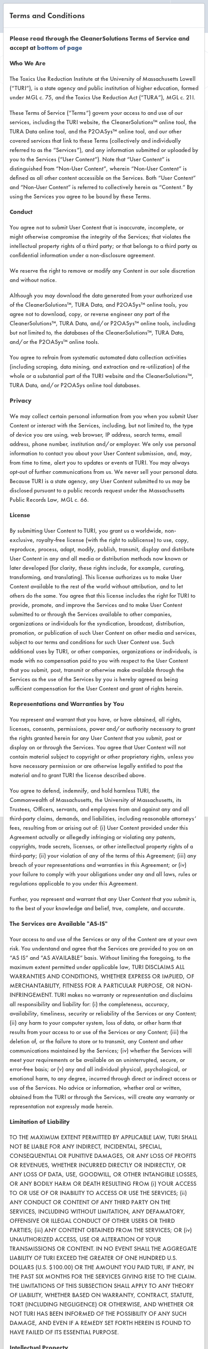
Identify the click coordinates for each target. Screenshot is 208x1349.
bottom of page (59, 48)
